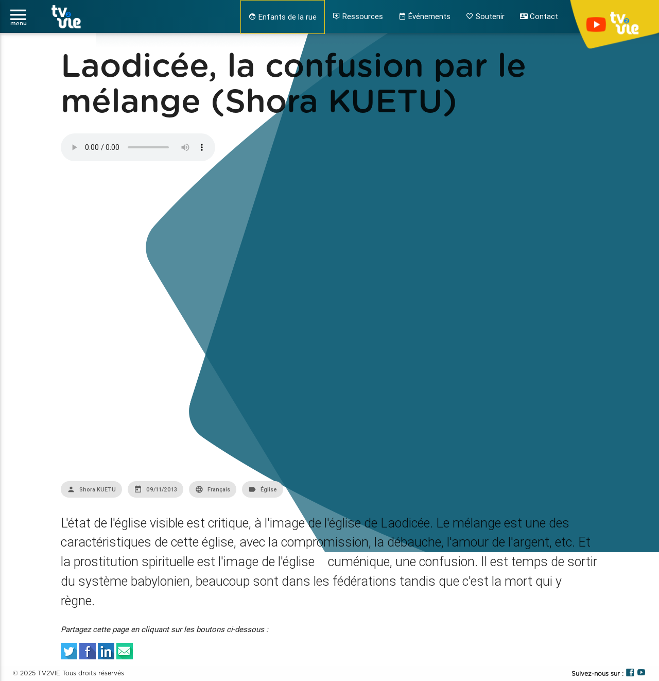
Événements (424, 16)
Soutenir (485, 16)
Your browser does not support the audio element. (138, 147)
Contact (539, 16)
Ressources (358, 16)
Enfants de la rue (283, 17)
